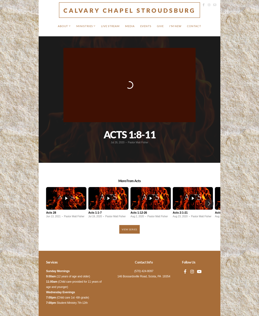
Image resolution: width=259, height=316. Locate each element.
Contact (194, 26)
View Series (129, 229)
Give (160, 26)
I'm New (175, 26)
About (64, 26)
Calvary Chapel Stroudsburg (129, 10)
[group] (66, 203)
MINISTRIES (85, 26)
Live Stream (110, 26)
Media (130, 26)
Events (145, 26)
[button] (209, 203)
